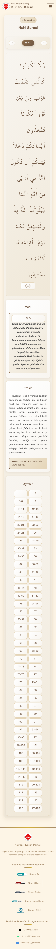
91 (35, 722)
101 (35, 745)
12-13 (35, 509)
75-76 (20, 674)
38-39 (35, 564)
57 (35, 611)
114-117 (21, 777)
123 (35, 793)
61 (20, 627)
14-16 (20, 517)
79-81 (35, 682)
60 (35, 619)
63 (20, 635)
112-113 (35, 769)
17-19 (35, 517)
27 (20, 541)
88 (20, 714)
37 (20, 564)
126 (21, 808)
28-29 (35, 541)
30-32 (20, 548)
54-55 (35, 604)
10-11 (20, 509)
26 (35, 533)
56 (20, 611)
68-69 (35, 651)
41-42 (35, 572)
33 (35, 548)
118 (35, 777)
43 (20, 580)
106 (21, 761)
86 (20, 706)
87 (35, 706)
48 (35, 588)
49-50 (20, 596)
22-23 (35, 525)
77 (35, 674)
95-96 (20, 737)
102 (21, 753)
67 (20, 651)
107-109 (35, 761)
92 (20, 730)
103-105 (35, 753)
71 (35, 659)
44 (35, 580)
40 (20, 572)
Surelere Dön (28, 20)
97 (35, 737)
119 (21, 785)
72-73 (20, 667)
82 (20, 690)
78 (20, 682)
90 (20, 722)
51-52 (35, 596)
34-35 (20, 556)
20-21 (20, 525)
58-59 (20, 619)
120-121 (35, 785)
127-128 (35, 808)
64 (35, 635)
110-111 (21, 769)
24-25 (20, 533)
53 (20, 604)
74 (35, 667)
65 (20, 643)
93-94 (35, 730)
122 (21, 793)
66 (35, 643)
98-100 (21, 745)
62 (35, 627)
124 (21, 800)
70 (20, 659)
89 (35, 714)
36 (35, 556)
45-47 (20, 588)
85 (35, 698)
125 (35, 800)
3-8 (21, 501)
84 (20, 698)
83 (35, 690)
